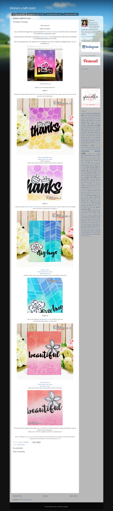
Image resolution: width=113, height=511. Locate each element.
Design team (21, 14)
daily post (85, 137)
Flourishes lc (85, 145)
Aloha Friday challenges (91, 115)
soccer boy (83, 210)
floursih (96, 145)
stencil (90, 217)
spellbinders (88, 212)
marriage (91, 179)
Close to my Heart (95, 127)
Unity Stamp (84, 231)
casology (97, 122)
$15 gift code (28, 436)
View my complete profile (87, 36)
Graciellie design (90, 151)
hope (92, 162)
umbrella (97, 229)
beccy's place (96, 118)
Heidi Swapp (84, 160)
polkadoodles (90, 195)
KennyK (91, 168)
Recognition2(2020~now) (54, 14)
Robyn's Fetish (90, 199)
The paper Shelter (91, 224)
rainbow (83, 199)
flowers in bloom (85, 147)
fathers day (90, 143)
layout (92, 172)
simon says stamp (88, 207)
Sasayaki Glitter (95, 202)
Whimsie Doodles (93, 232)
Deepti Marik (44, 37)
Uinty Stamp (90, 229)
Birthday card (85, 120)
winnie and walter (85, 235)
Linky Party (91, 174)
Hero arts (84, 162)
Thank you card (94, 221)
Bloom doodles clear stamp (45, 159)
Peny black (91, 193)
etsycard (90, 142)
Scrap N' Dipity (84, 204)
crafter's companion (95, 130)
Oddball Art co (92, 189)
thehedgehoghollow (95, 226)
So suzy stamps (94, 209)
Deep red (92, 137)
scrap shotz (94, 204)
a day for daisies (85, 113)
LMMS (87, 175)
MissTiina (83, 184)
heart (90, 158)
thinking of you (86, 227)
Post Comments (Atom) (26, 499)
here (48, 43)
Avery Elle (88, 118)
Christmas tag (84, 127)
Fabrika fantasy (97, 142)
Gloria (92, 20)
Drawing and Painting (71, 14)
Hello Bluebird (94, 160)
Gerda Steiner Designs (93, 149)
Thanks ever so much (86, 222)
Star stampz (84, 217)
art (87, 117)
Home (45, 496)
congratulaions (84, 130)
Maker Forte (89, 177)
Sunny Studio (97, 217)
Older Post (73, 496)
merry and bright (90, 180)
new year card (91, 187)
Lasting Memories (93, 170)
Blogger (66, 506)
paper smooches (92, 190)
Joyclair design (90, 167)
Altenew (83, 117)
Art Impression (92, 117)
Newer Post (17, 496)
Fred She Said (94, 147)
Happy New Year (89, 157)
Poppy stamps (93, 197)
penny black (84, 194)
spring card (95, 212)
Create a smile (85, 135)
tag (84, 219)
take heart (90, 219)
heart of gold (96, 158)
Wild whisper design (94, 234)
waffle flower (84, 232)
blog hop (94, 120)
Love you (93, 175)
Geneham (83, 149)
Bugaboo (83, 122)
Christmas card (92, 125)
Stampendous (84, 216)
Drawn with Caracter (93, 139)
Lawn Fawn (84, 172)
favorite (96, 143)
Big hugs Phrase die (45, 273)
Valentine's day (93, 231)
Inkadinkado (90, 163)
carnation (91, 122)
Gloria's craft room (23, 8)
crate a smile (95, 134)
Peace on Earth (85, 192)
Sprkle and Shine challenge (89, 214)
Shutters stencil (45, 270)
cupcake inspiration (95, 135)
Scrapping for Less (96, 205)
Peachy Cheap (95, 192)
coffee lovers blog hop (91, 129)
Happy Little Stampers (94, 155)
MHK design (95, 182)
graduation (90, 153)
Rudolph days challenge (87, 200)
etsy (85, 142)
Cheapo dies (85, 123)
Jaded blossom (93, 165)
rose (98, 199)
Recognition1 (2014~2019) (36, 14)
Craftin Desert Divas (88, 132)
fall (84, 144)
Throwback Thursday (51, 32)
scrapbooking (84, 205)
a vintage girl (96, 113)
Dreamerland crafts (86, 140)
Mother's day (91, 184)
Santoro (87, 202)
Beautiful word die (47, 319)
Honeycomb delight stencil (45, 157)
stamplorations (21, 444)
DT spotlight (97, 140)
